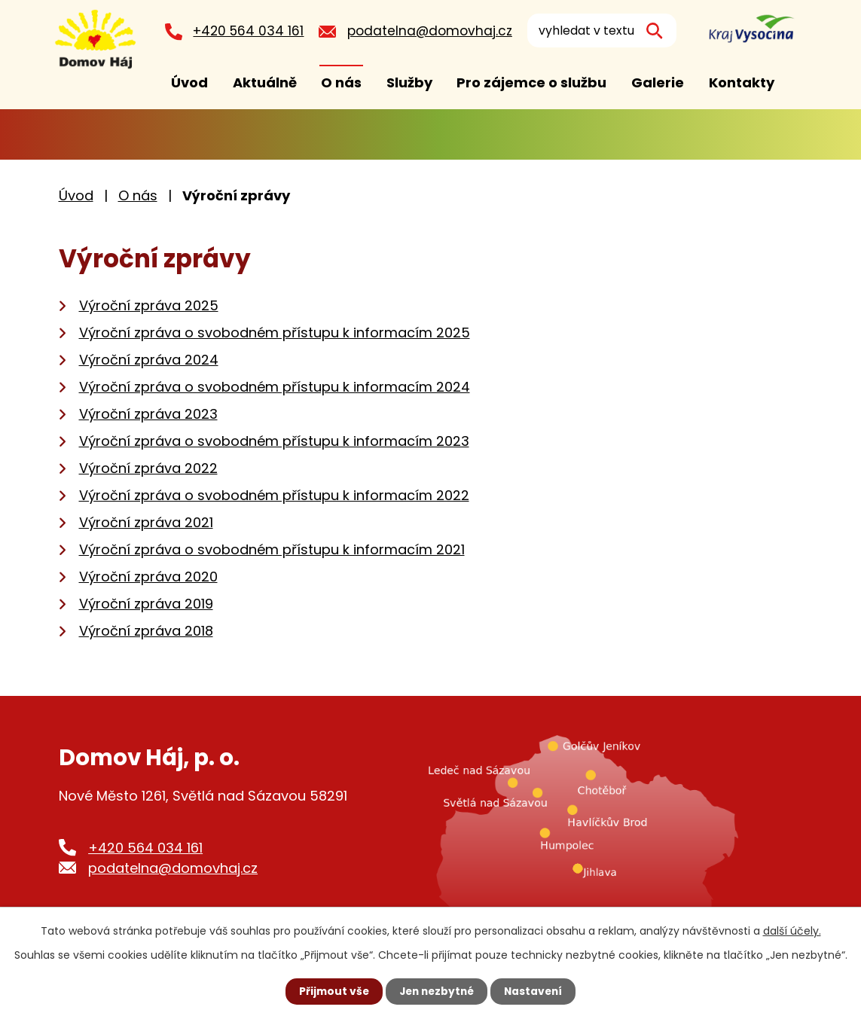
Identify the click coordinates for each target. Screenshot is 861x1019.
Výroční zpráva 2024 (148, 359)
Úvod (189, 82)
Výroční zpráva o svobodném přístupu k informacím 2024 (274, 386)
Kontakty (741, 82)
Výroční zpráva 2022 (148, 468)
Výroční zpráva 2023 (148, 413)
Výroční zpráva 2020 (148, 576)
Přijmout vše (331, 991)
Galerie (657, 82)
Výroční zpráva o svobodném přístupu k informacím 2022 (274, 495)
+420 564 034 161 (252, 31)
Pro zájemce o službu (531, 82)
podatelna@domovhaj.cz (433, 31)
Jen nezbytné (436, 991)
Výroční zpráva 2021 (146, 522)
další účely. (792, 930)
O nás (341, 82)
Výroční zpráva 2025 (148, 305)
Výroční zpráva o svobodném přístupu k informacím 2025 (274, 332)
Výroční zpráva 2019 (146, 603)
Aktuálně (265, 82)
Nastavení (536, 991)
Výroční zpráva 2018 (146, 630)
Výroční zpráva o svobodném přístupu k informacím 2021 (272, 549)
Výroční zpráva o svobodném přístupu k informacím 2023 (274, 441)
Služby (409, 82)
